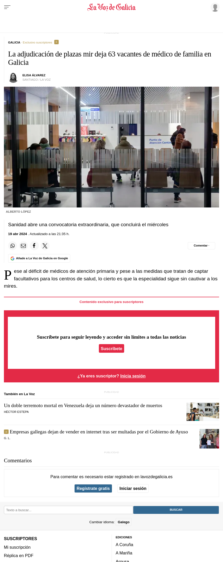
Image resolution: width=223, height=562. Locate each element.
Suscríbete (111, 348)
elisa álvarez (33, 75)
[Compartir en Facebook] (34, 245)
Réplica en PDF (18, 555)
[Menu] (7, 7)
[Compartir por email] (23, 245)
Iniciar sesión (132, 488)
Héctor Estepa (16, 411)
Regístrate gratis (93, 488)
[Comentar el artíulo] (201, 245)
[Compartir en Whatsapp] (12, 245)
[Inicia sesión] (214, 7)
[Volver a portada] (111, 7)
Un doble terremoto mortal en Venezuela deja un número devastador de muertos (83, 405)
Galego (123, 522)
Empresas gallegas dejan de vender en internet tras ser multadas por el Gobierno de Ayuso (99, 431)
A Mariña (124, 553)
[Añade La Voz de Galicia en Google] (39, 258)
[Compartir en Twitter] (45, 245)
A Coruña (124, 544)
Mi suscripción (17, 547)
